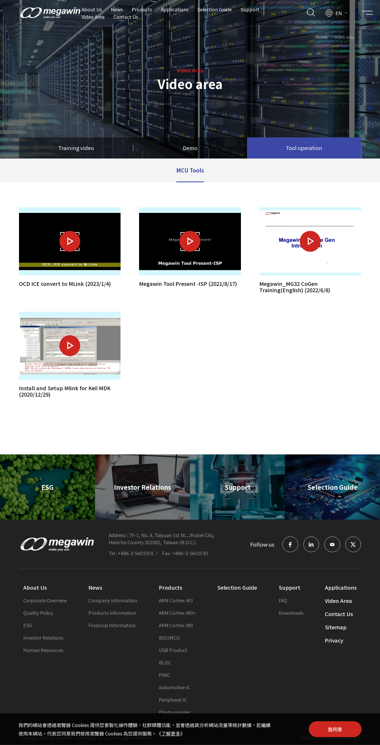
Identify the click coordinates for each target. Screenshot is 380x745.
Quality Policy (38, 612)
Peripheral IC (173, 699)
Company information (112, 600)
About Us (91, 9)
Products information (112, 612)
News (116, 9)
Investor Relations (43, 637)
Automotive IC (174, 687)
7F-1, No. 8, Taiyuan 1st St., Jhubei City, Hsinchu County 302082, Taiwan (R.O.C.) (161, 539)
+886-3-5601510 (190, 553)
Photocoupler (174, 712)
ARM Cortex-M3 (176, 600)
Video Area (92, 16)
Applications (174, 9)
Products (141, 9)
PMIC (164, 675)
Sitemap (335, 627)
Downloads (291, 612)
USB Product (173, 650)
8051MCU (169, 637)
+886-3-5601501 (135, 553)
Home (321, 36)
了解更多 (170, 733)
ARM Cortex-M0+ (177, 612)
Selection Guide (214, 9)
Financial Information (112, 625)
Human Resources (43, 650)
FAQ (283, 600)
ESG (27, 625)
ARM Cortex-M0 (176, 625)
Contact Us (125, 16)
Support (249, 9)
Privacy (334, 640)
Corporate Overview (45, 600)
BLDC (165, 662)
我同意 (335, 729)
